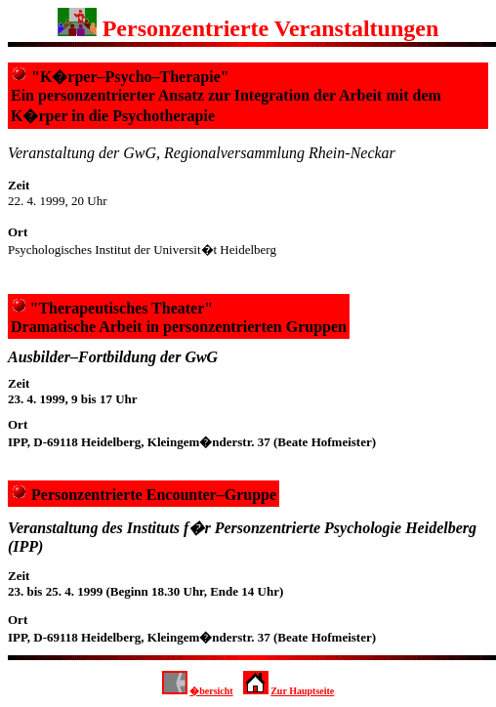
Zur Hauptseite (302, 691)
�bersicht (210, 691)
